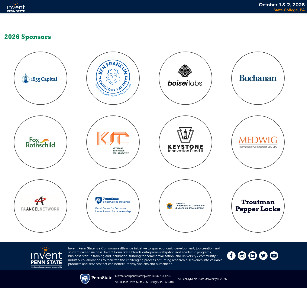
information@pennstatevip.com (132, 276)
